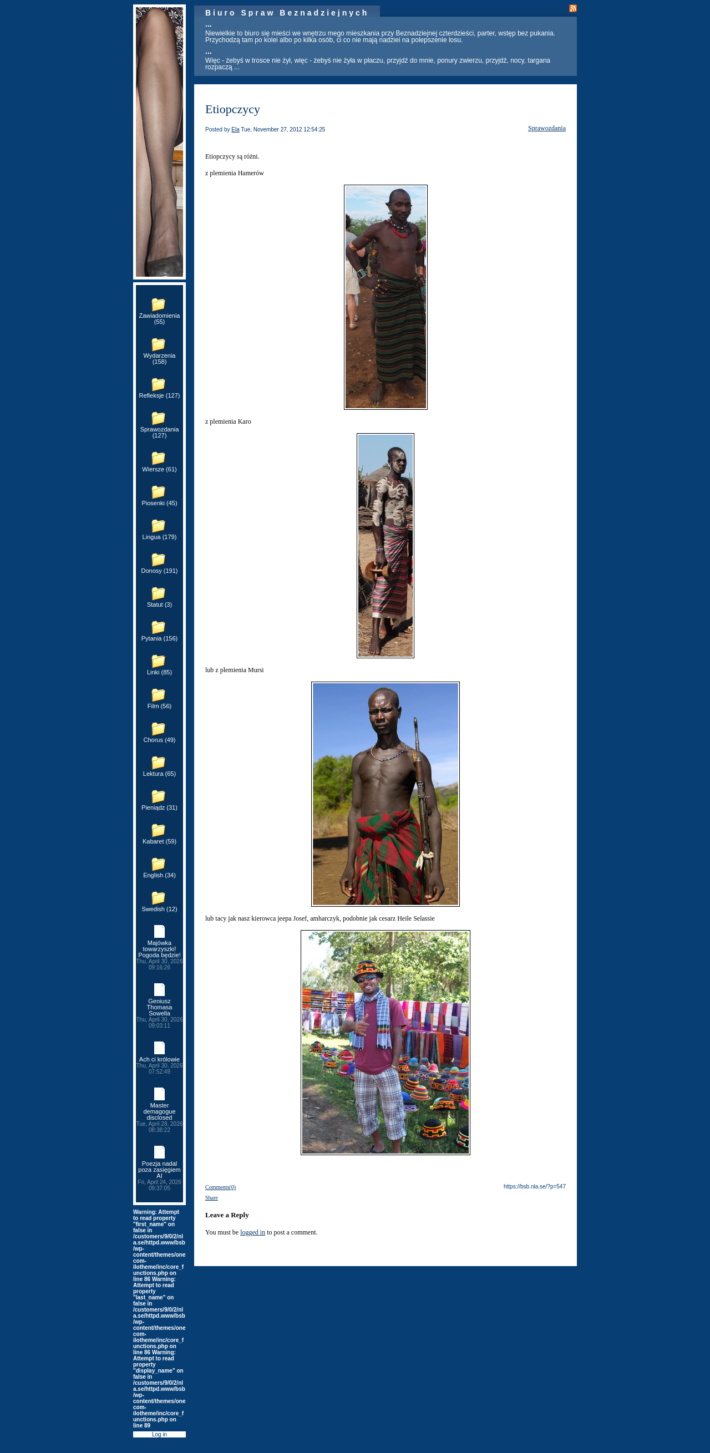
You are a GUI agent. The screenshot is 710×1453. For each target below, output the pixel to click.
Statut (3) (159, 604)
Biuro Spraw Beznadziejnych (287, 12)
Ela (235, 129)
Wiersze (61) (159, 469)
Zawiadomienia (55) (159, 318)
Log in (159, 1434)
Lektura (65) (159, 773)
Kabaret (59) (159, 841)
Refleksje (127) (159, 395)
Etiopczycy (232, 109)
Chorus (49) (159, 739)
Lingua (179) (160, 537)
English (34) (159, 875)
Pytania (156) (159, 638)
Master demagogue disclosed (159, 1117)
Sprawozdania (547, 128)
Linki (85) (159, 672)
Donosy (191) (159, 570)
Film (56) (159, 706)
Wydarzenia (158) (160, 358)
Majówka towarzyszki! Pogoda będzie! (159, 955)
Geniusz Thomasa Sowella (159, 1013)
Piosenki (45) (159, 503)
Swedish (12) (159, 909)
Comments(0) (220, 1187)
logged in (252, 1232)
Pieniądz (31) (159, 807)
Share (211, 1198)
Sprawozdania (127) (159, 432)
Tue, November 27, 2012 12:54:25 (283, 129)
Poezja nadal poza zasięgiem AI (159, 1175)
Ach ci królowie (159, 1065)
